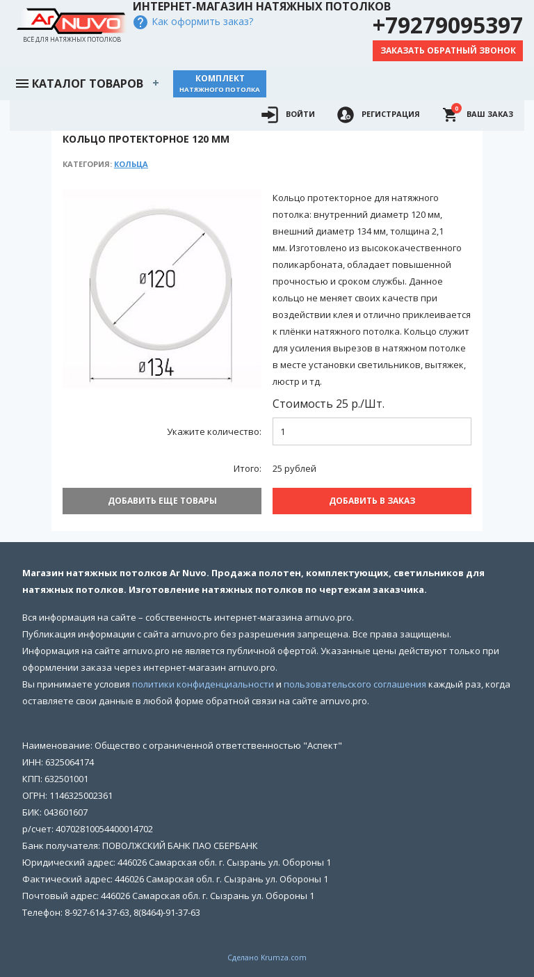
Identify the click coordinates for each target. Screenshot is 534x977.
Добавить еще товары (162, 501)
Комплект (219, 83)
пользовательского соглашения (355, 684)
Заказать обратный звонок (448, 50)
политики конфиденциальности (203, 684)
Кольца (131, 164)
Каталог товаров (78, 82)
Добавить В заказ (372, 501)
